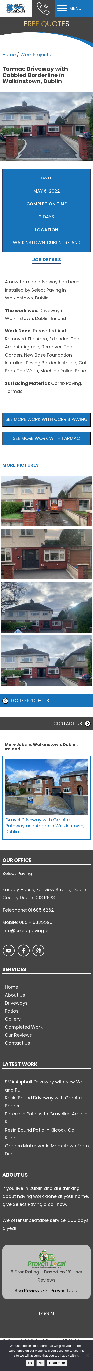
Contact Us (17, 1043)
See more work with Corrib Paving (46, 419)
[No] (86, 1355)
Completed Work (24, 1027)
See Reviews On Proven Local (46, 1290)
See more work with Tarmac (46, 438)
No (40, 1363)
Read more (57, 1363)
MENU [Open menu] (69, 8)
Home (9, 54)
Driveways (16, 1003)
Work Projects (35, 54)
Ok (30, 1363)
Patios (12, 1011)
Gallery (13, 1019)
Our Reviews (18, 1035)
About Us (15, 995)
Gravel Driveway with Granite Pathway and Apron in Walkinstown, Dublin (44, 826)
